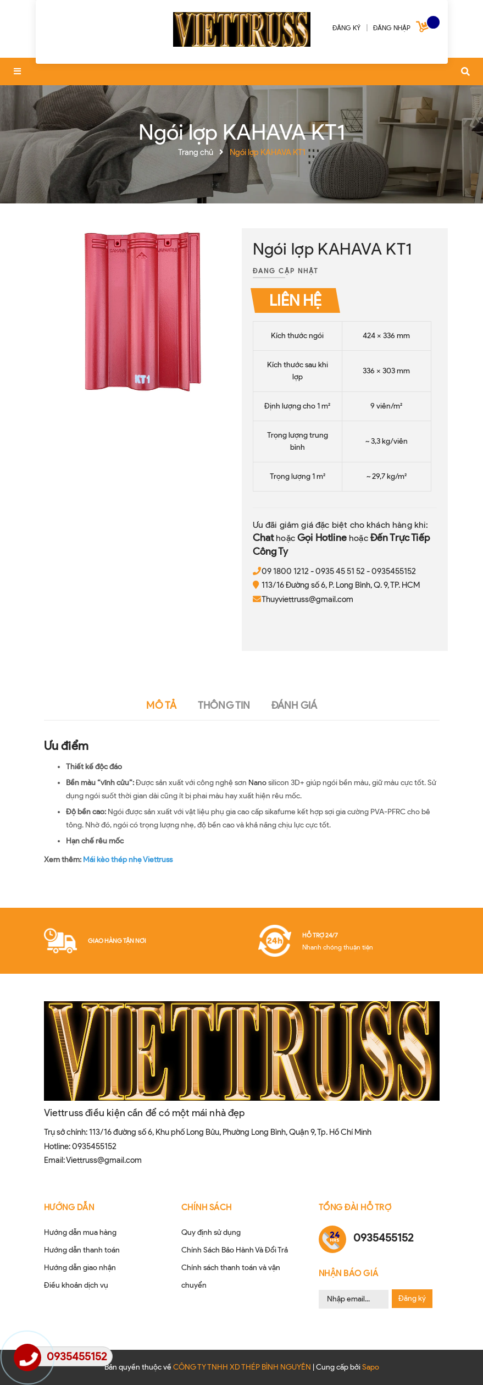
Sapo (370, 1367)
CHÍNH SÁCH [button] (206, 1207)
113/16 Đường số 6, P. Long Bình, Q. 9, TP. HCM (341, 585)
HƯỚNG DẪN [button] (69, 1207)
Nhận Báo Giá (349, 1273)
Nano (257, 782)
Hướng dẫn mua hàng (80, 1232)
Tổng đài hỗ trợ (355, 1207)
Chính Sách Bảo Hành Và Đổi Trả (234, 1250)
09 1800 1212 (285, 571)
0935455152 (393, 571)
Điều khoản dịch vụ (76, 1285)
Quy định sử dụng (211, 1232)
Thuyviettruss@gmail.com (307, 599)
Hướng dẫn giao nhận (80, 1267)
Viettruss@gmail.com (104, 1160)
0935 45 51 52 (340, 571)
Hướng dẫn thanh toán (82, 1250)
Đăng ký (412, 1298)
